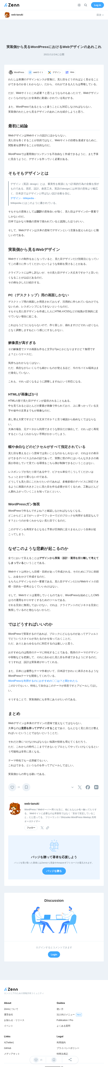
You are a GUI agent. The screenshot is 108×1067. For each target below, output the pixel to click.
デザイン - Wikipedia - (23, 198)
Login (54, 954)
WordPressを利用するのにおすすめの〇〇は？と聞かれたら (43, 680)
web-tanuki (31, 803)
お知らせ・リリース (14, 1020)
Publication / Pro (65, 1020)
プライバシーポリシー (68, 1048)
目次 (100, 15)
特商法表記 (62, 1053)
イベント (8, 1026)
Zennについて (11, 1009)
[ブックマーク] (26, 787)
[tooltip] (80, 787)
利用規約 (61, 1042)
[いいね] (12, 787)
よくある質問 (63, 1026)
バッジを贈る (54, 871)
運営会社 (8, 1014)
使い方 (60, 1009)
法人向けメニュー (66, 1014)
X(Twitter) (9, 1042)
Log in (97, 5)
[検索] (85, 5)
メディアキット (12, 1053)
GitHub (7, 1048)
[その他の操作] (72, 787)
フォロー (31, 828)
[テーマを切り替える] (79, 5)
